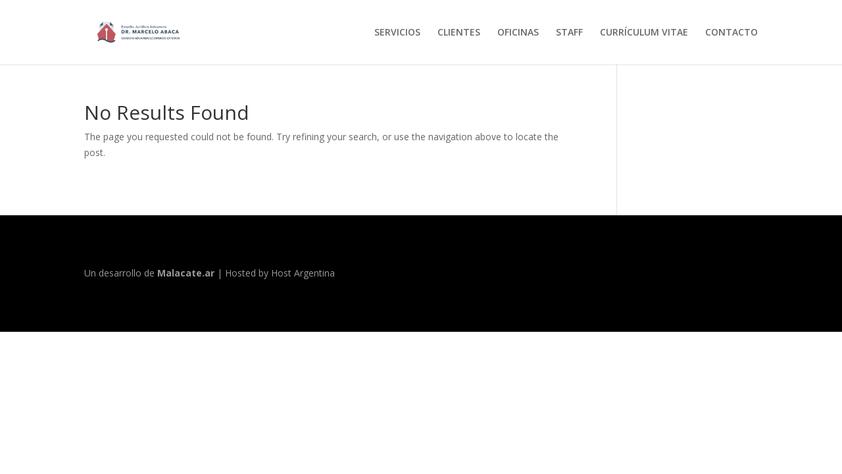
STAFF (569, 33)
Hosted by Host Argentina (280, 273)
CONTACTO (731, 33)
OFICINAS (518, 33)
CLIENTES (458, 33)
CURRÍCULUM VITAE (644, 33)
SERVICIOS (397, 33)
